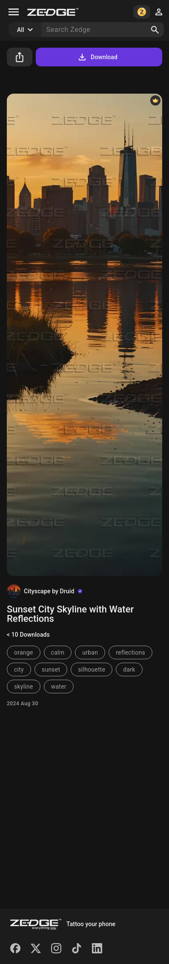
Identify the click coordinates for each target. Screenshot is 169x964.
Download (97, 57)
